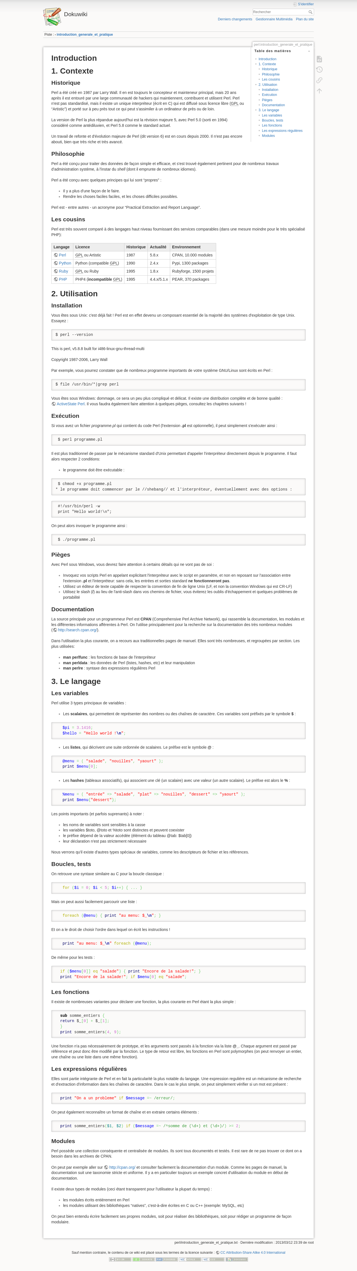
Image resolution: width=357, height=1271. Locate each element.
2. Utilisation (268, 85)
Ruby (63, 271)
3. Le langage (269, 110)
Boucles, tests (272, 120)
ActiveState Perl (71, 404)
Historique (269, 69)
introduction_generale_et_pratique (85, 35)
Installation (270, 90)
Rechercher (311, 12)
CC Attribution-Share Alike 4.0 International (252, 1253)
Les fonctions (272, 125)
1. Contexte (267, 64)
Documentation (273, 105)
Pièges (267, 100)
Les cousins (271, 79)
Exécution (269, 95)
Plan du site (305, 19)
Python (65, 263)
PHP (63, 279)
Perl (62, 255)
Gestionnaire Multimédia (274, 19)
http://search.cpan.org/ (77, 630)
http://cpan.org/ (122, 1167)
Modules (268, 136)
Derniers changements (235, 19)
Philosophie (270, 74)
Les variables (272, 115)
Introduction (267, 59)
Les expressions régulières (282, 131)
